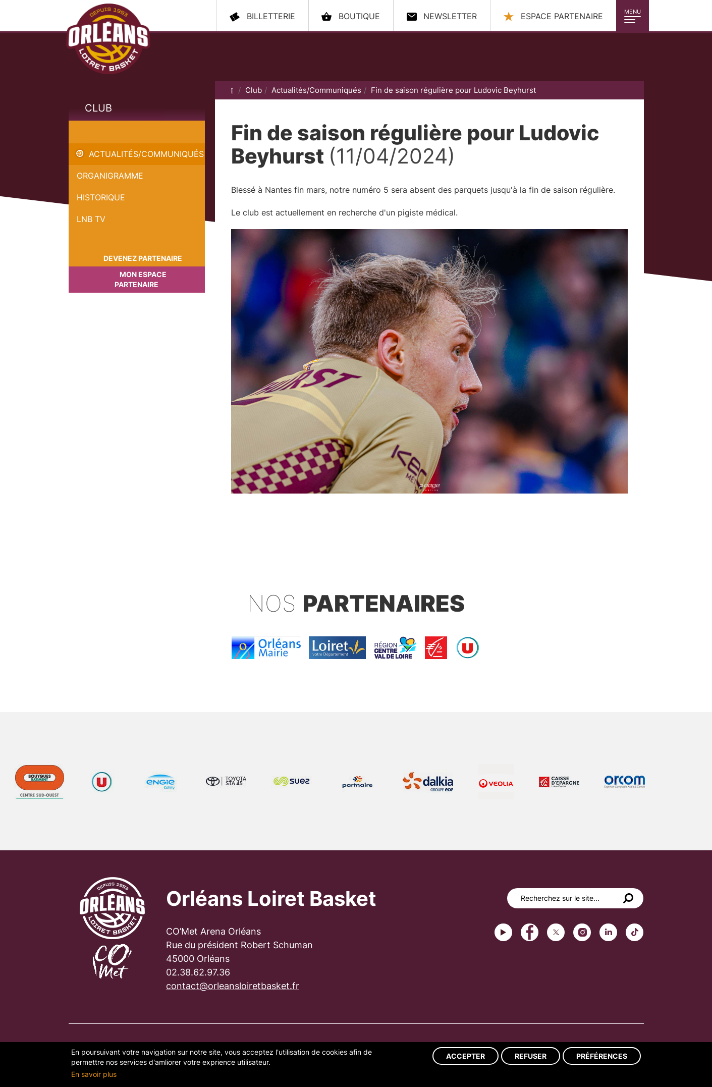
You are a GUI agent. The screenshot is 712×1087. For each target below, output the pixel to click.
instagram (582, 932)
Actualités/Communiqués (146, 154)
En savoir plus (94, 1074)
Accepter (465, 1056)
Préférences (601, 1056)
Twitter (556, 932)
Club (98, 108)
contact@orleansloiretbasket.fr (232, 986)
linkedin (608, 932)
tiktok (634, 932)
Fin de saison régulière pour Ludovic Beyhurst (453, 90)
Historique (101, 197)
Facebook (529, 932)
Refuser (530, 1056)
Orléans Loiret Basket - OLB (110, 41)
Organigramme (110, 176)
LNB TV (91, 219)
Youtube (503, 932)
